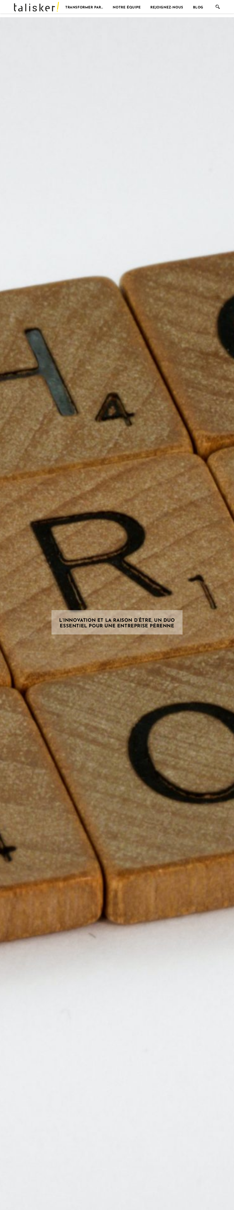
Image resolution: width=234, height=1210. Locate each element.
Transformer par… (84, 6)
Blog (198, 6)
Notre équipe (127, 6)
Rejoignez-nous (166, 6)
